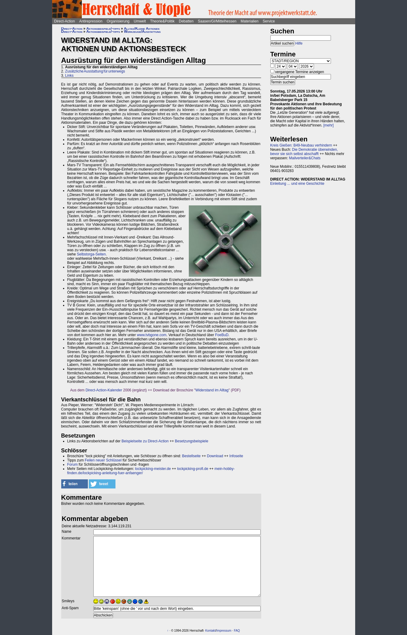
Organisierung (118, 21)
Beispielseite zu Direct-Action (145, 441)
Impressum (223, 630)
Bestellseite (191, 456)
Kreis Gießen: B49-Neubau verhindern (301, 145)
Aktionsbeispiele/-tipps (103, 28)
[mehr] (328, 125)
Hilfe (298, 43)
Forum (72, 464)
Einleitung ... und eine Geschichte (297, 183)
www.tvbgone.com (151, 335)
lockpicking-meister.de (153, 469)
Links (69, 75)
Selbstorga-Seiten (91, 254)
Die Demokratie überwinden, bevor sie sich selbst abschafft (304, 151)
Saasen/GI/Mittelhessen (217, 21)
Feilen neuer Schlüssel (103, 460)
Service (269, 21)
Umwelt (140, 21)
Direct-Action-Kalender (103, 390)
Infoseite (236, 456)
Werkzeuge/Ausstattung (142, 31)
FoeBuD (222, 335)
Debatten (186, 21)
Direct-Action (64, 21)
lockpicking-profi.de (192, 469)
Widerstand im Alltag (212, 390)
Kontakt (210, 630)
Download (215, 456)
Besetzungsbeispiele (191, 441)
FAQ (237, 630)
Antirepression (90, 21)
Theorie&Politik (162, 21)
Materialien (250, 21)
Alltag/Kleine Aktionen (141, 28)
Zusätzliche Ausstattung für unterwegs (95, 71)
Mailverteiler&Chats (305, 158)
